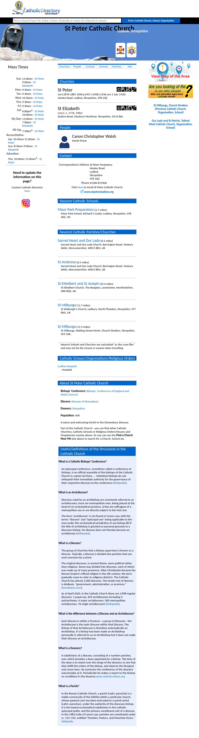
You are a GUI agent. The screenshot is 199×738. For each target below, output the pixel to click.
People (77, 66)
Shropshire (78, 408)
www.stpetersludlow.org (97, 192)
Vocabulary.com (71, 587)
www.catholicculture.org (110, 676)
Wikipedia (120, 483)
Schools (103, 66)
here (27, 191)
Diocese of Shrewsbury (85, 401)
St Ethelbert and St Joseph (78, 283)
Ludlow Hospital (67, 366)
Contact (90, 66)
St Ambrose (67, 262)
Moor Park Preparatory (76, 209)
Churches (64, 66)
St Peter (39, 78)
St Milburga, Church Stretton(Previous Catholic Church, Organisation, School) (171, 109)
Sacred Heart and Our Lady (79, 240)
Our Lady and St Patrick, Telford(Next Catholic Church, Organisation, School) (171, 124)
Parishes (116, 66)
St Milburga (67, 305)
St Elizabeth (29, 83)
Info (129, 66)
